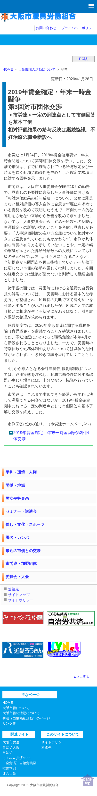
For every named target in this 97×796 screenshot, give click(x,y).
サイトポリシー (20, 600)
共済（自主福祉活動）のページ (26, 718)
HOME (7, 69)
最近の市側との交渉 (23, 551)
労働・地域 (15, 485)
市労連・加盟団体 (21, 563)
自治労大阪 (10, 747)
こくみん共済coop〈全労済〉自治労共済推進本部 (19, 763)
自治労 (7, 752)
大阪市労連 (10, 742)
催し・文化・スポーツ (25, 524)
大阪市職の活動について (37, 69)
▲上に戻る (81, 677)
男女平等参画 (17, 498)
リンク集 (9, 723)
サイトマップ (19, 595)
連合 (5, 779)
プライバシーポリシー (78, 28)
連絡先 (13, 589)
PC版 (83, 59)
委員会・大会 (17, 577)
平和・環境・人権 (21, 472)
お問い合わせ (46, 28)
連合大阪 (9, 773)
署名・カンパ (17, 538)
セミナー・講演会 (21, 511)
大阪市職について (16, 708)
